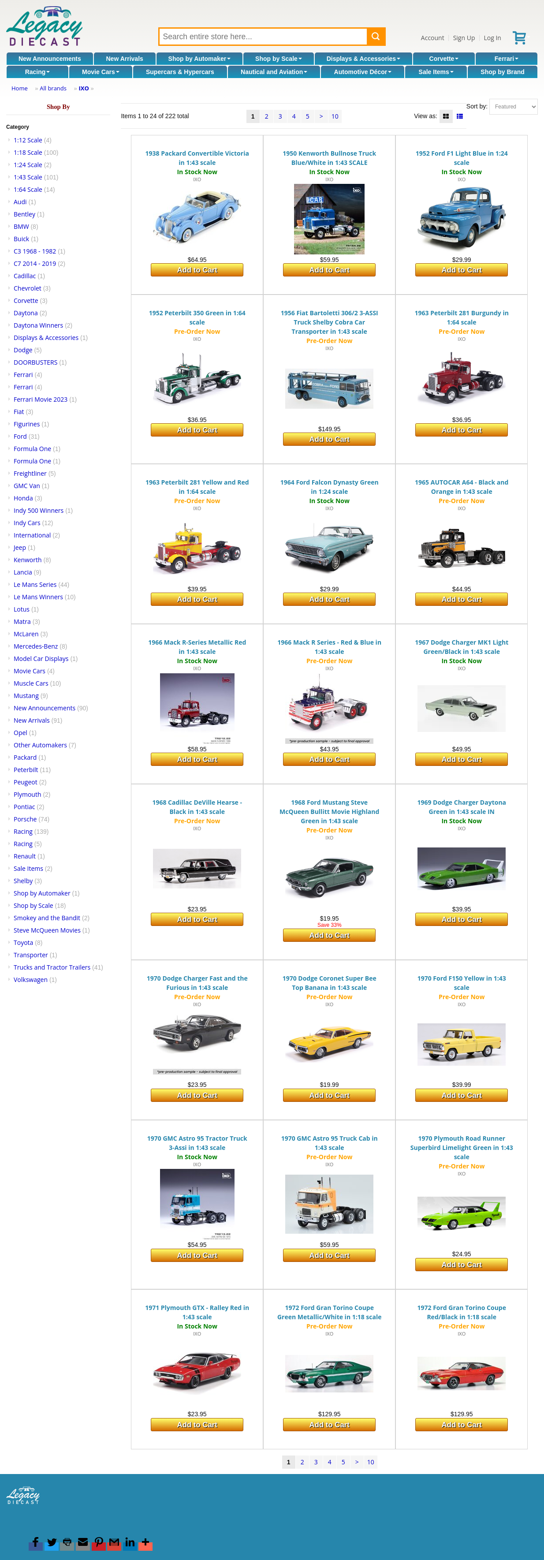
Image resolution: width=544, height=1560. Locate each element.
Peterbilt (26, 769)
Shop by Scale (278, 58)
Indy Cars (27, 523)
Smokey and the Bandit (47, 918)
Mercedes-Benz (36, 646)
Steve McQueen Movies (47, 930)
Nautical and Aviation (274, 71)
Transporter (31, 955)
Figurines (27, 424)
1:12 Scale (28, 140)
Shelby (23, 881)
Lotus (22, 609)
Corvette (444, 58)
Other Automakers (40, 745)
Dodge (23, 350)
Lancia (23, 572)
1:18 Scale (28, 152)
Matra (22, 621)
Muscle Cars (31, 683)
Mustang (26, 695)
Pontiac (24, 806)
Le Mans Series (35, 584)
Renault (25, 856)
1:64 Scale (28, 189)
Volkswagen (31, 979)
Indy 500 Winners (38, 510)
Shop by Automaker (199, 58)
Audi (20, 202)
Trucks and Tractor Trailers (52, 967)
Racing (37, 71)
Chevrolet (27, 288)
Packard (25, 757)
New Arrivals (124, 58)
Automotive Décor (363, 71)
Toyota (23, 942)
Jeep (20, 547)
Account (432, 38)
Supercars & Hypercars (180, 71)
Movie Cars (100, 71)
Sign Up (464, 38)
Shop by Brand (503, 71)
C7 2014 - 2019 (35, 263)
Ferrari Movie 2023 (40, 399)
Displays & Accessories (363, 58)
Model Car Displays (41, 658)
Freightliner (30, 473)
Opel (20, 732)
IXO (83, 88)
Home (19, 88)
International (32, 535)
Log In (492, 38)
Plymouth (27, 794)
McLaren (26, 634)
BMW (21, 226)
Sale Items (436, 71)
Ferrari (506, 58)
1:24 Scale (28, 164)
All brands (53, 88)
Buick (21, 239)
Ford (20, 436)
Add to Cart (197, 270)
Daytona (26, 313)
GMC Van (27, 485)
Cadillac (25, 276)
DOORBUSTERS (35, 362)
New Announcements (50, 58)
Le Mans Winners (38, 597)
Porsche (25, 819)
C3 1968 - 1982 (35, 251)
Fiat (19, 411)
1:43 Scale (28, 177)
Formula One (32, 448)
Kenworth (28, 560)
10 (335, 116)
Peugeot (25, 782)
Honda (23, 498)
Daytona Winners (38, 325)
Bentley (24, 214)
